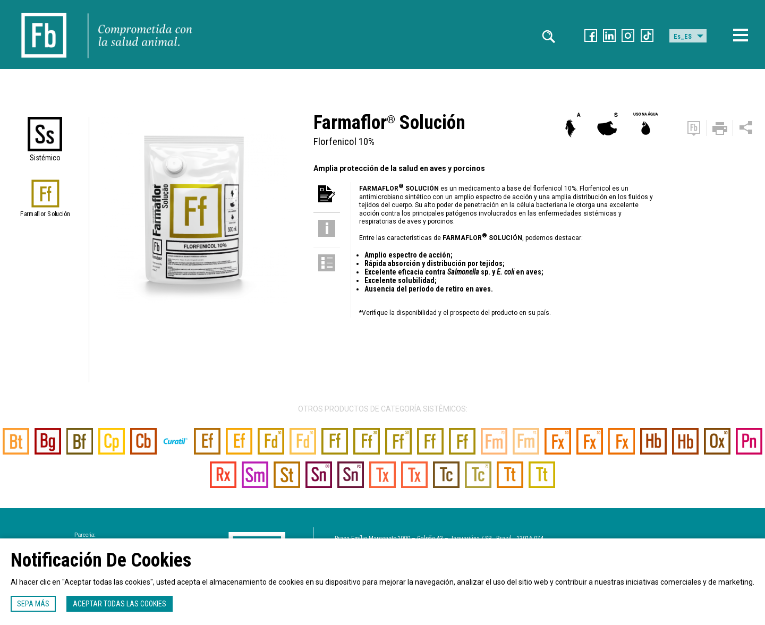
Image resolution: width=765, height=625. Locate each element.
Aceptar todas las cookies (119, 604)
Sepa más (33, 604)
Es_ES (683, 36)
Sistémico (45, 157)
